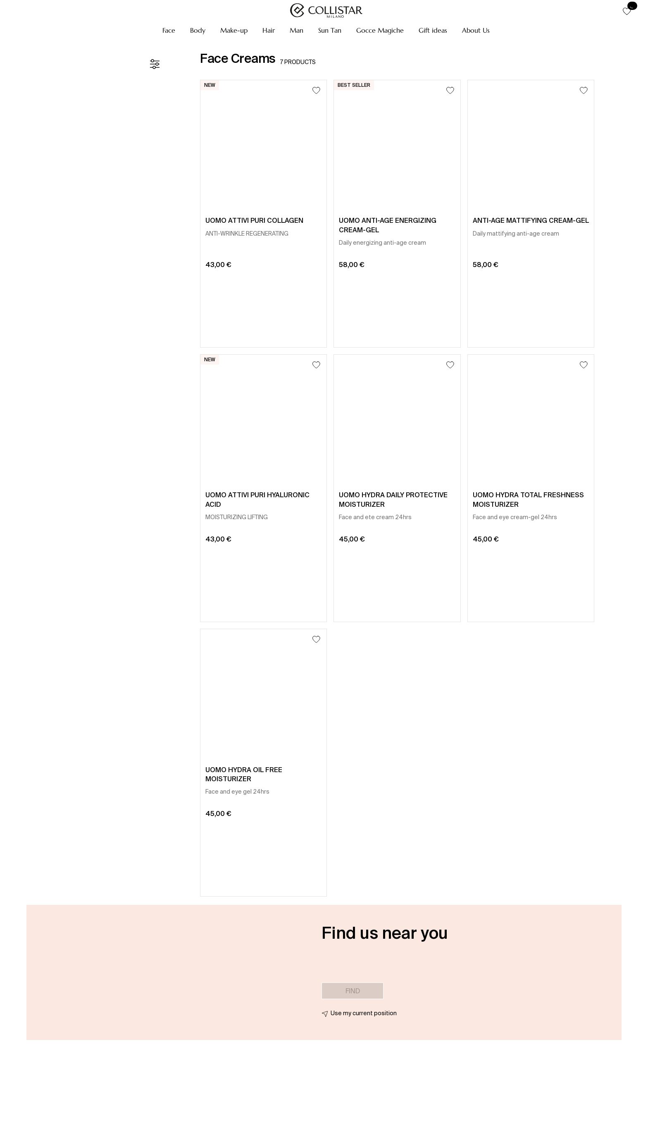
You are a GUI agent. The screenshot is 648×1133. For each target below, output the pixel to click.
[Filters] (154, 64)
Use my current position (364, 1013)
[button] (169, 30)
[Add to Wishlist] (316, 90)
